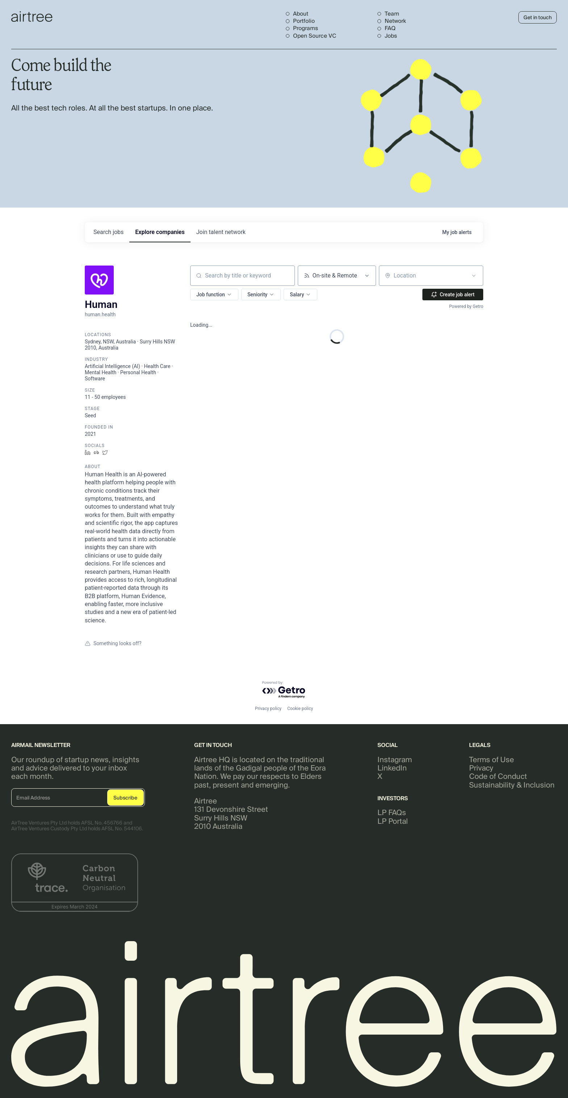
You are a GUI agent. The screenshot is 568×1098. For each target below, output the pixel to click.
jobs (108, 232)
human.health (100, 314)
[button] (214, 294)
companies (159, 232)
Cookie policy (300, 708)
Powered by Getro (466, 306)
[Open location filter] (474, 276)
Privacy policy (268, 708)
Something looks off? (113, 643)
